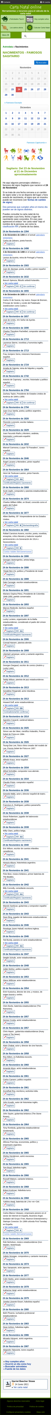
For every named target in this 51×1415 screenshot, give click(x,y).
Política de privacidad (15, 1407)
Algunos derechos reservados (18, 1401)
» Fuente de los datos (14, 1369)
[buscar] (33, 36)
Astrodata (8, 47)
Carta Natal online (25, 7)
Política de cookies (37, 1407)
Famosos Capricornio (37, 143)
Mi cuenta (45, 2)
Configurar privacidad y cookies (18, 1412)
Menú (5, 35)
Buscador (41, 63)
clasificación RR (10, 226)
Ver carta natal (11, 283)
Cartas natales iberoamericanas (17, 552)
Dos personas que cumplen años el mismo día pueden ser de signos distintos (25, 208)
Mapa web (41, 1412)
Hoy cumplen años (14, 1361)
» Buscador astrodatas (15, 1366)
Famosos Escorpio (13, 103)
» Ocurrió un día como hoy (17, 1364)
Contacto (5, 2)
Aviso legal (40, 1401)
